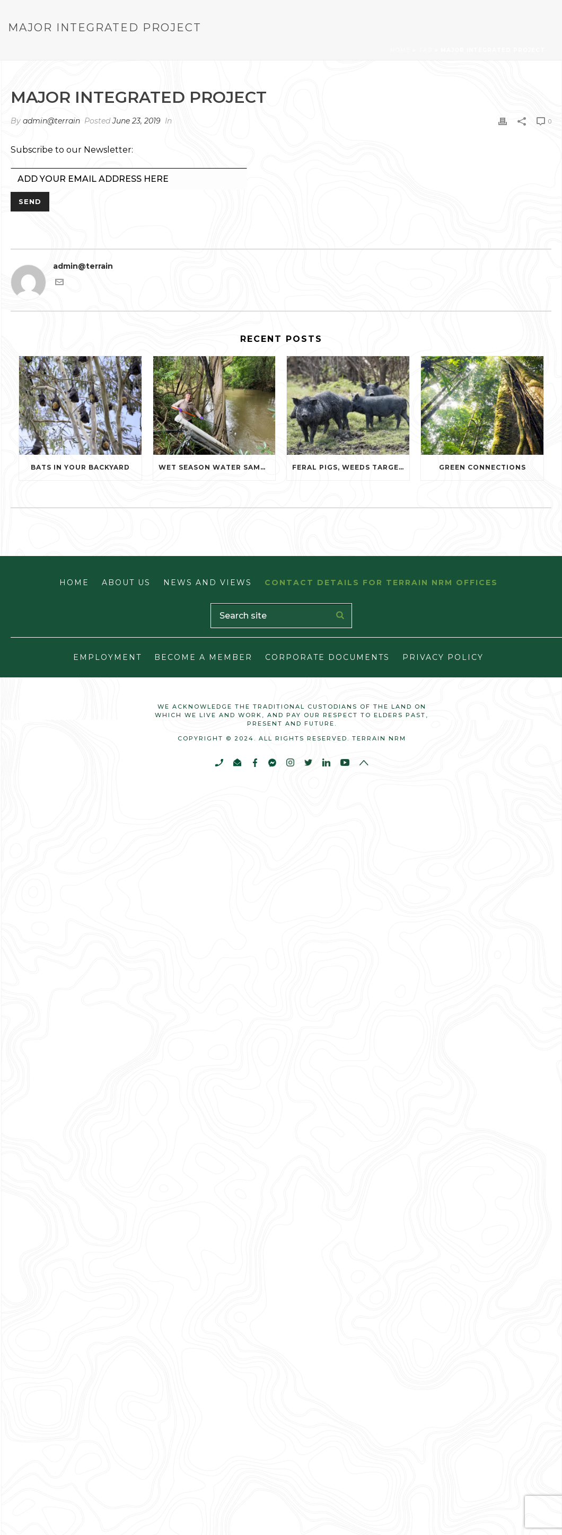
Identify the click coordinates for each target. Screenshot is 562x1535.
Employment (107, 657)
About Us (126, 582)
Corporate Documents (327, 657)
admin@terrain (51, 121)
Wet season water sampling (217, 467)
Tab (425, 50)
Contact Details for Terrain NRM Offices (381, 582)
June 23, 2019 (136, 121)
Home (400, 50)
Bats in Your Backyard (80, 467)
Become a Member (203, 657)
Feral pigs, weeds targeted (350, 467)
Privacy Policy (443, 657)
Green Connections (482, 467)
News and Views (207, 582)
